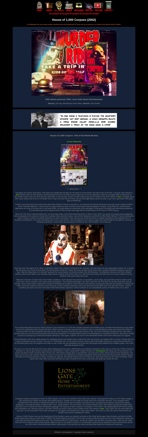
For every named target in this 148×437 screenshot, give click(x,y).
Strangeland (100, 351)
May (17, 195)
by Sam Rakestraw (74, 142)
